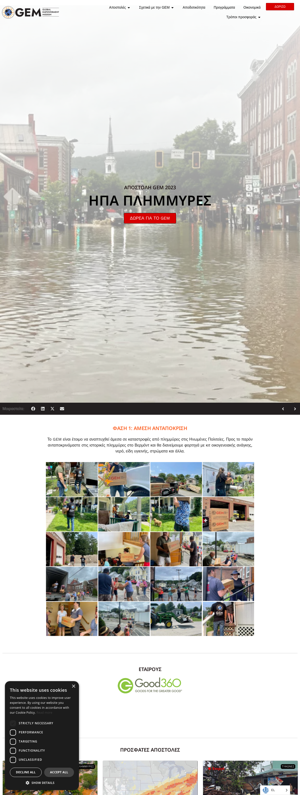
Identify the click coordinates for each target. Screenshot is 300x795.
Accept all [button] (59, 772)
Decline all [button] (26, 772)
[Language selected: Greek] (275, 790)
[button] (33, 408)
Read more (44, 712)
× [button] (73, 686)
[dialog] (42, 735)
